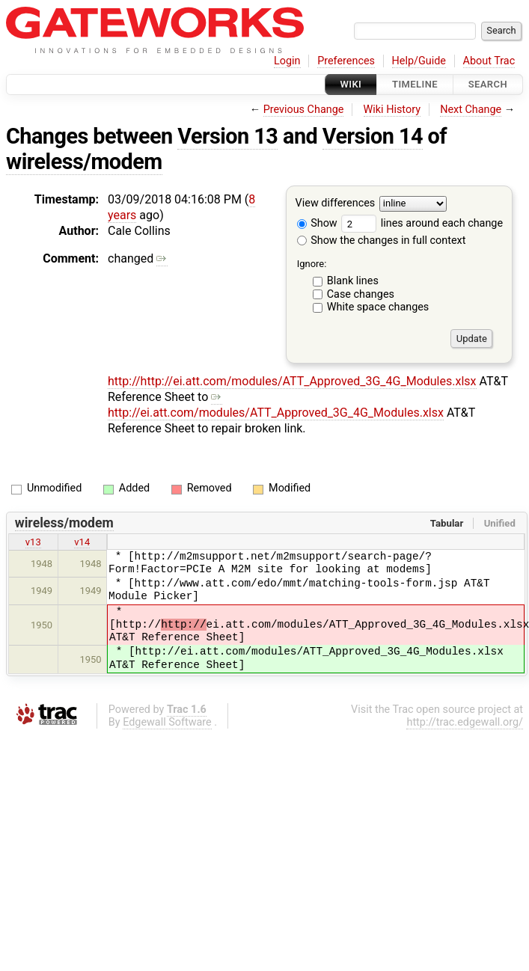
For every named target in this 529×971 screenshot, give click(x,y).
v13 (33, 542)
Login (287, 61)
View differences (336, 203)
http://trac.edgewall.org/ (464, 722)
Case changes (360, 294)
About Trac (489, 61)
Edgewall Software (167, 722)
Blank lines (353, 281)
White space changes (378, 307)
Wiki (351, 84)
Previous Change (303, 109)
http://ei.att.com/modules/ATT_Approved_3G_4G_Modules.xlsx (276, 405)
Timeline (415, 84)
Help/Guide (419, 61)
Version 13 (227, 136)
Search (487, 84)
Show (317, 223)
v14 (82, 542)
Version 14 (372, 136)
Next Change (470, 109)
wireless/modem (84, 161)
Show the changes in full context (381, 240)
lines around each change (422, 223)
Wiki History (392, 109)
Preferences (346, 61)
